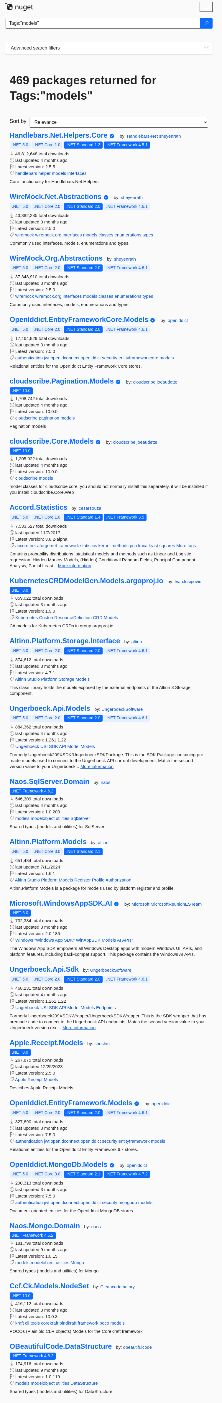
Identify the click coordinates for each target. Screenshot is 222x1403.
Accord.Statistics (39, 507)
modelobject (43, 818)
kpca (143, 545)
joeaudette (167, 381)
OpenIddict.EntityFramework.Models (71, 1103)
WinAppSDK (88, 940)
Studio (33, 679)
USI (44, 746)
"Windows (44, 940)
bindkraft (68, 1322)
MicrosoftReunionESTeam (176, 904)
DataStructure (84, 1383)
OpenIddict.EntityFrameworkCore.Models (79, 319)
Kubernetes (26, 617)
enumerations (128, 234)
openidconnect (65, 357)
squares (167, 545)
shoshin (102, 1043)
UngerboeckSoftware (122, 709)
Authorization (118, 879)
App (59, 940)
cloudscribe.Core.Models (52, 441)
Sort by (18, 121)
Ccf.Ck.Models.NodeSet (49, 1286)
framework (68, 545)
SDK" (69, 940)
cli (27, 1322)
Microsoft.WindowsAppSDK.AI (61, 903)
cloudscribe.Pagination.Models (62, 381)
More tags (186, 545)
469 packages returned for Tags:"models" (83, 88)
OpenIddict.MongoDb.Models (59, 1164)
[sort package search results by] (118, 122)
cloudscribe (145, 381)
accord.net (25, 545)
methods (120, 545)
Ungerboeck (27, 746)
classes (105, 234)
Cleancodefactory (117, 1286)
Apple (20, 1079)
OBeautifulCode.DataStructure (61, 1346)
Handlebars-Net (143, 136)
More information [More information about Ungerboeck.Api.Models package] (97, 766)
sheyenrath (170, 136)
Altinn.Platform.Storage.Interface (65, 641)
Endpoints (106, 1007)
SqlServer (80, 818)
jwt (46, 357)
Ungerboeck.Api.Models (50, 708)
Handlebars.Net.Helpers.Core (59, 135)
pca (133, 545)
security (109, 357)
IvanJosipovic (188, 581)
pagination (49, 417)
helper (44, 173)
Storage (66, 679)
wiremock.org (48, 234)
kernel (104, 545)
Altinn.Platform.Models (48, 841)
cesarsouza (90, 508)
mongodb (128, 1202)
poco (104, 1322)
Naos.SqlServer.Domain (50, 781)
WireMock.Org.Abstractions (56, 258)
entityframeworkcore (138, 357)
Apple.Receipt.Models (46, 1042)
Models (111, 617)
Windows (24, 940)
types (148, 234)
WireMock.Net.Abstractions (56, 196)
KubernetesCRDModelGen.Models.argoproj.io (86, 581)
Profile (98, 879)
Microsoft (141, 904)
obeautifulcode (137, 1347)
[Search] (206, 23)
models (59, 173)
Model (73, 746)
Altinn (20, 679)
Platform (49, 679)
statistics (88, 545)
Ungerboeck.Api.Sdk (44, 969)
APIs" (127, 940)
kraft (19, 1322)
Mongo (77, 1262)
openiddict (178, 320)
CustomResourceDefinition (65, 617)
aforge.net (47, 545)
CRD (98, 617)
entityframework (134, 1141)
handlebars (26, 173)
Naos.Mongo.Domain (45, 1226)
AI (119, 940)
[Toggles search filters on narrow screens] (206, 48)
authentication (29, 357)
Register (82, 879)
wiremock (24, 234)
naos (106, 782)
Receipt (34, 1079)
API (62, 746)
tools (35, 1322)
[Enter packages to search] (102, 23)
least (153, 545)
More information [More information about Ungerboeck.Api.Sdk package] (79, 1027)
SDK (53, 746)
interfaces (76, 173)
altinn (136, 641)
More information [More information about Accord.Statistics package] (74, 565)
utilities (62, 818)
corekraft (49, 1322)
